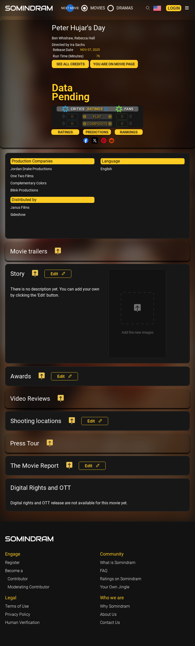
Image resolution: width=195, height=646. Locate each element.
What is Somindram (117, 562)
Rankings (128, 132)
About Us (108, 614)
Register (12, 562)
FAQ (103, 570)
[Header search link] (148, 8)
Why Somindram (115, 606)
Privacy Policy (17, 614)
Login (174, 8)
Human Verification (22, 622)
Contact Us (110, 622)
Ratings (65, 132)
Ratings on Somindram (120, 578)
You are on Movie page (114, 64)
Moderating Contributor (28, 587)
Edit (58, 273)
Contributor (18, 578)
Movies (97, 8)
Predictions (97, 132)
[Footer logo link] (29, 539)
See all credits (70, 64)
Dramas (125, 8)
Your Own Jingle (114, 587)
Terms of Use (17, 606)
